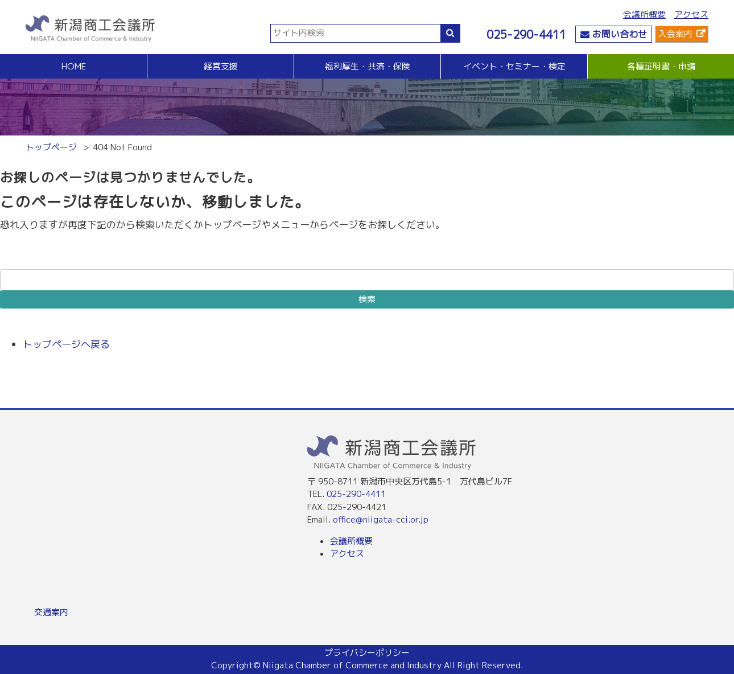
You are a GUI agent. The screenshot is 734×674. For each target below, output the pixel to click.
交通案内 (51, 612)
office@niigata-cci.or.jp (380, 519)
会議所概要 (644, 14)
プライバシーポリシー (367, 653)
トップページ (51, 147)
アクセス (691, 14)
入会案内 (675, 34)
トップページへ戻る (66, 344)
